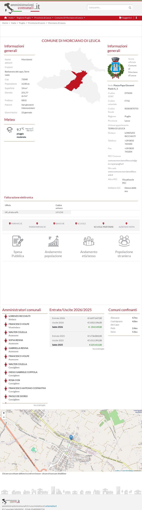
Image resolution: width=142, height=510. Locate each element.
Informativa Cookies (56, 492)
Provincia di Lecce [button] (43, 17)
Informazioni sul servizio (13, 492)
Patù (113, 328)
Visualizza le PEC (128, 181)
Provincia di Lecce (36, 23)
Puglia (22, 23)
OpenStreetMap (127, 450)
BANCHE (59, 223)
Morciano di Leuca (56, 23)
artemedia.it (51, 485)
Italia (13, 23)
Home (5, 23)
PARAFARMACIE (37, 226)
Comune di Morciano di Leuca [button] (69, 17)
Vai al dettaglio (39, 384)
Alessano (115, 317)
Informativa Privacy (36, 492)
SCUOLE (81, 223)
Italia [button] (11, 17)
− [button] (4, 397)
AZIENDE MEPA (127, 226)
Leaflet (117, 450)
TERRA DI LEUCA (116, 128)
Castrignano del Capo (116, 323)
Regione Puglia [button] (24, 17)
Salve (113, 331)
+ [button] (4, 393)
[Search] (108, 7)
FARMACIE (16, 223)
